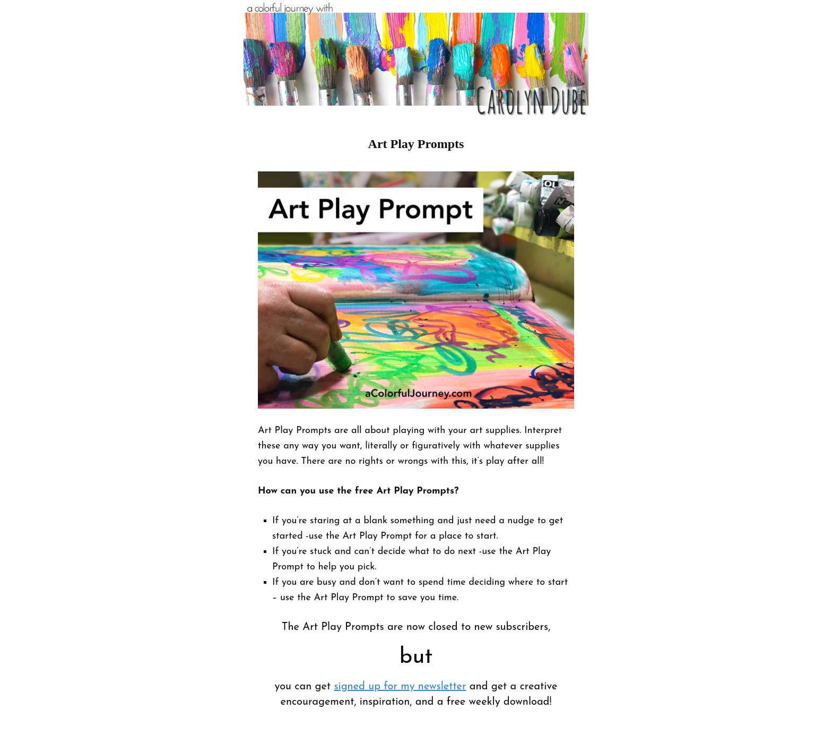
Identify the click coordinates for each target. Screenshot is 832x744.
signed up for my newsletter (400, 686)
